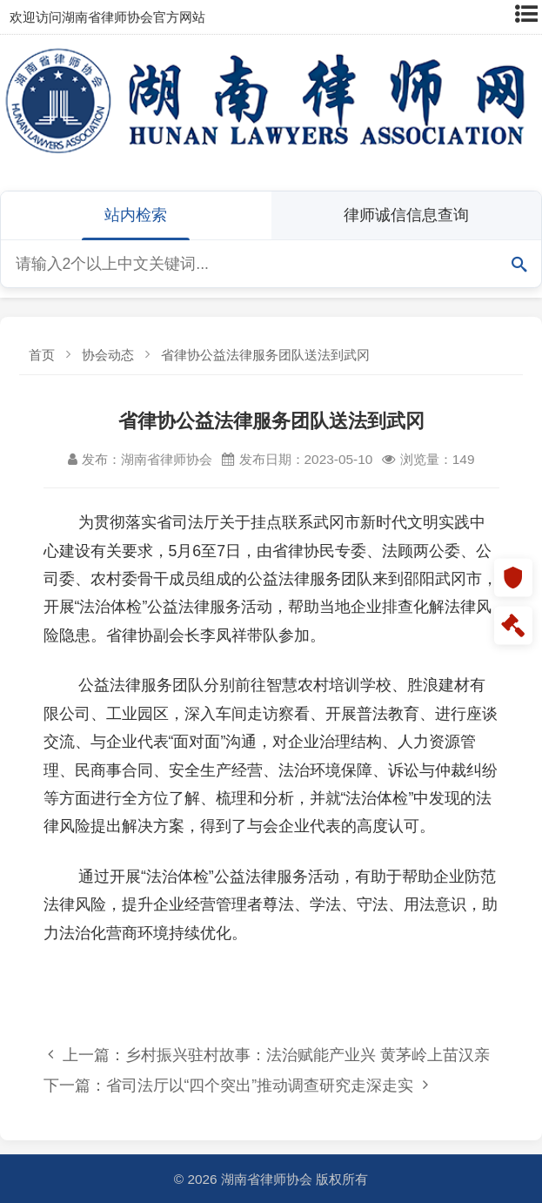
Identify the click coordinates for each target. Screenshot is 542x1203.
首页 (42, 354)
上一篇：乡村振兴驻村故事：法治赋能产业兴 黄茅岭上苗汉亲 (269, 1054)
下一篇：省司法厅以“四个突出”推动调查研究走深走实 (235, 1085)
